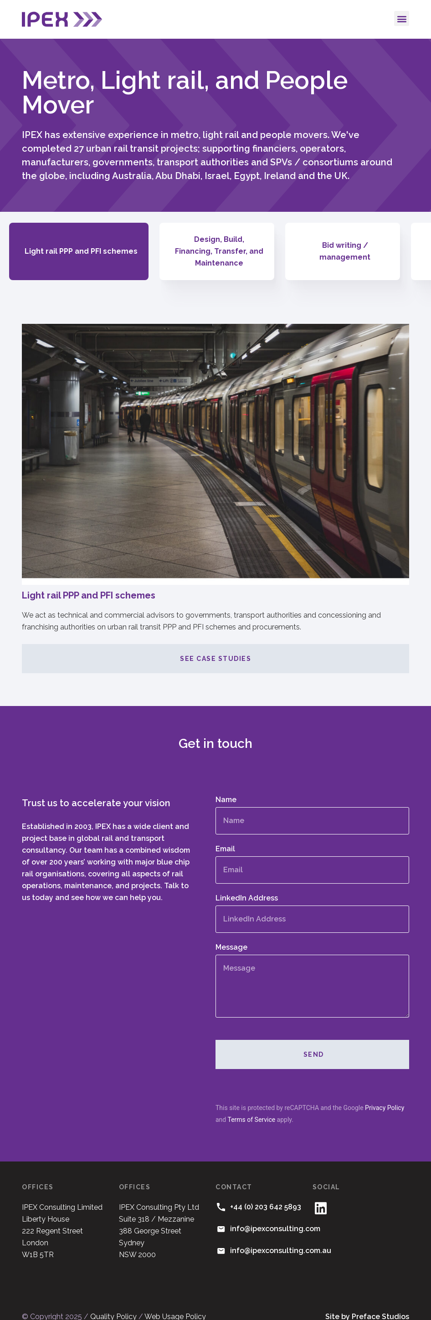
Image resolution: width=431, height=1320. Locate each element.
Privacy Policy (384, 1096)
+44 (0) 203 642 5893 (265, 1195)
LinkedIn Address (247, 886)
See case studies (215, 646)
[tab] (79, 245)
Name (226, 788)
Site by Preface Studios (367, 1304)
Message (231, 936)
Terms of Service (251, 1107)
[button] (401, 18)
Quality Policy (113, 1304)
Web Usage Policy (175, 1304)
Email (225, 837)
